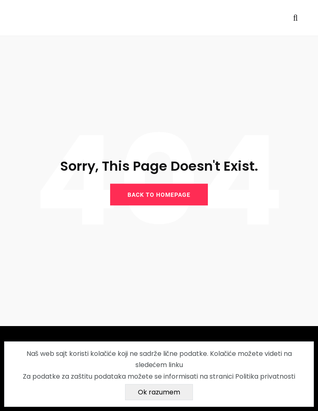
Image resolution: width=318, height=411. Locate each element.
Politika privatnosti (265, 376)
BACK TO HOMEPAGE (159, 194)
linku (176, 365)
